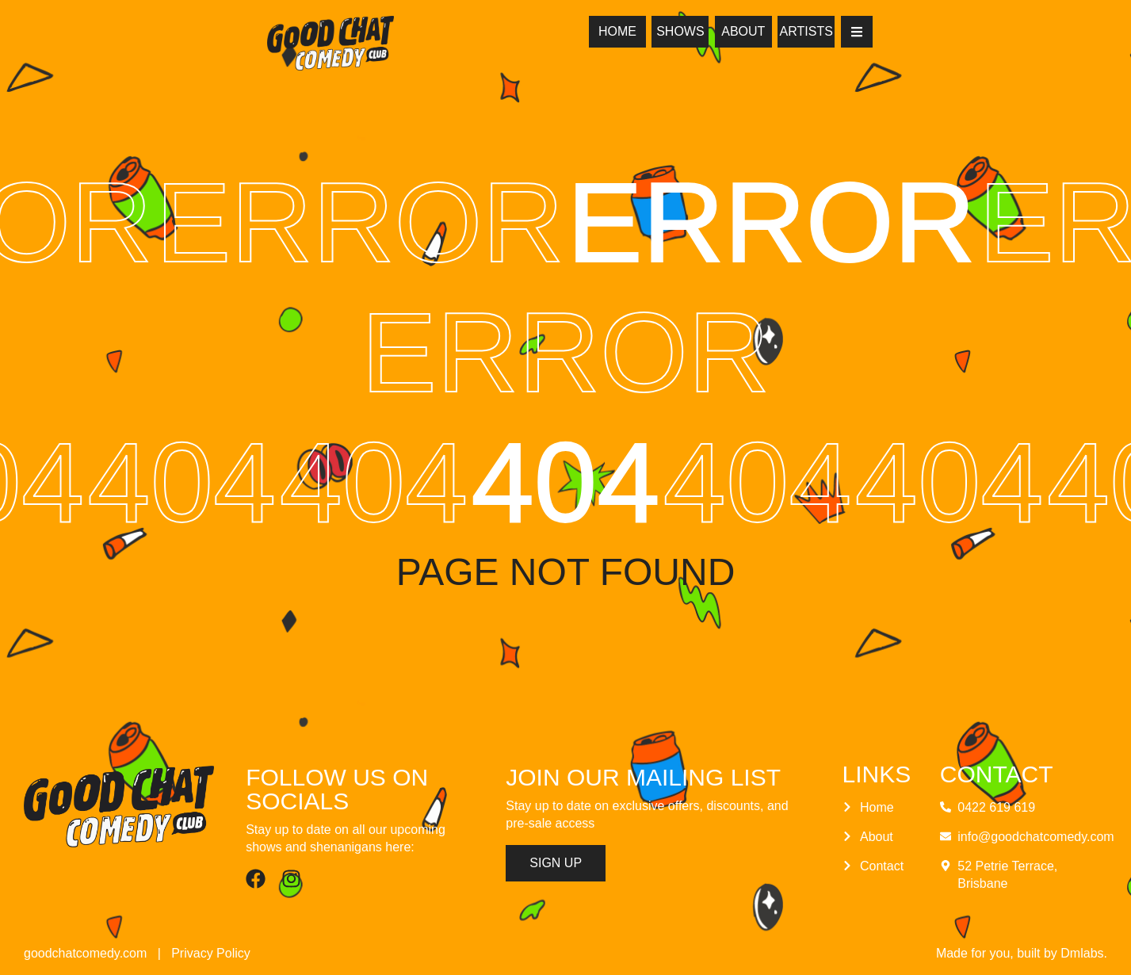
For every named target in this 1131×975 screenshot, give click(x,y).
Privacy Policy (210, 953)
